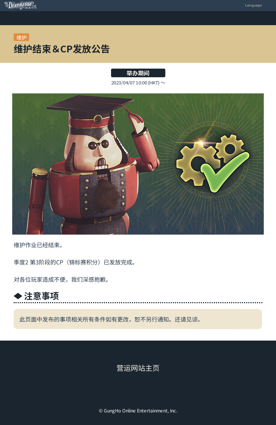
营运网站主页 (138, 368)
